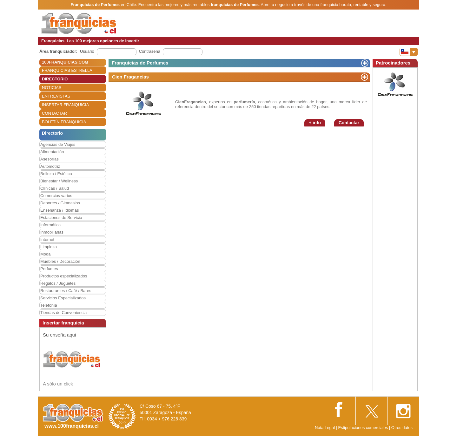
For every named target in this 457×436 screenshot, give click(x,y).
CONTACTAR (54, 113)
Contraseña (149, 51)
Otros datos (402, 427)
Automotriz (50, 166)
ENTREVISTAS (56, 96)
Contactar (349, 122)
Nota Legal (325, 427)
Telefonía (48, 305)
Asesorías (49, 159)
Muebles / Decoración (60, 261)
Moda (45, 254)
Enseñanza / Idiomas (59, 210)
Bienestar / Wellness (59, 181)
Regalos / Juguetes (58, 283)
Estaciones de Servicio (61, 217)
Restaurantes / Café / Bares (65, 290)
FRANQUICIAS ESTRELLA (67, 70)
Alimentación (52, 151)
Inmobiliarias (51, 232)
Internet (47, 239)
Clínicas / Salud (54, 188)
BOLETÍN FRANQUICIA (64, 121)
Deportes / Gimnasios (60, 203)
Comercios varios (56, 195)
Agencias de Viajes (57, 144)
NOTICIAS (51, 87)
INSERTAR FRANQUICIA (65, 104)
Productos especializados (63, 276)
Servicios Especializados (63, 298)
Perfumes (49, 268)
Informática (50, 224)
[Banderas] (409, 52)
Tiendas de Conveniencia (63, 312)
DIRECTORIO (55, 79)
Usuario (87, 51)
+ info (315, 122)
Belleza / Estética (56, 173)
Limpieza (48, 246)
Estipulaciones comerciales (363, 427)
